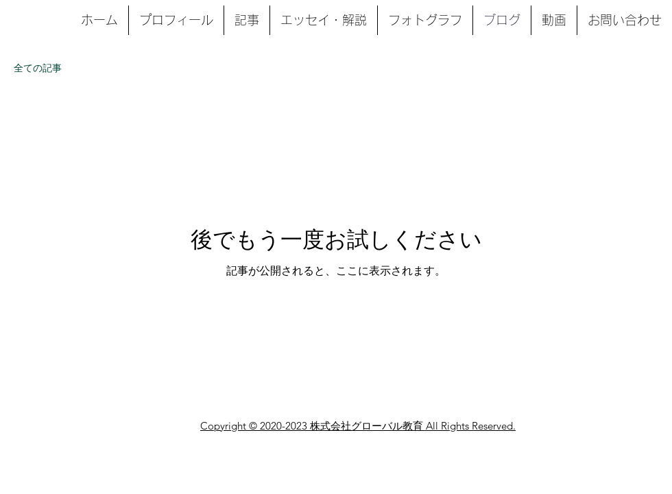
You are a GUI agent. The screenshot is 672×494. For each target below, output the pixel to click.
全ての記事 (38, 68)
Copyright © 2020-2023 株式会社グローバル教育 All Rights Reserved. (358, 425)
